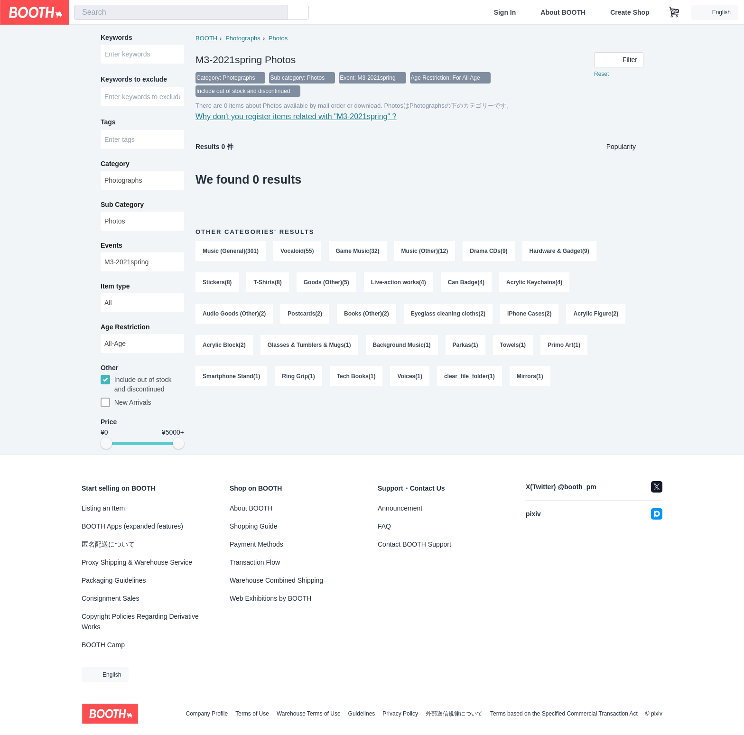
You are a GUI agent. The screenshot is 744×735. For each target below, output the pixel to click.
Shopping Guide (253, 526)
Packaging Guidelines (114, 580)
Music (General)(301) (231, 251)
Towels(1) (513, 345)
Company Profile (207, 713)
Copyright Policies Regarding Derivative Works (140, 622)
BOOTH (206, 38)
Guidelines (361, 713)
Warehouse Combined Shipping (276, 580)
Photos (278, 38)
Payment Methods (256, 544)
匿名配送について (108, 544)
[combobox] (181, 12)
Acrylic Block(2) (224, 345)
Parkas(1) (465, 345)
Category (115, 163)
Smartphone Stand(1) (231, 376)
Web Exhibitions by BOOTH (270, 598)
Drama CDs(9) (488, 251)
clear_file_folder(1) (469, 376)
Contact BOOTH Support (414, 544)
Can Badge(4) (466, 282)
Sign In (505, 12)
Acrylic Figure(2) (595, 313)
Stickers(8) (217, 282)
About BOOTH (563, 12)
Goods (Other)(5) (326, 282)
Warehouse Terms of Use (309, 713)
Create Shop (629, 12)
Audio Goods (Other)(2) (234, 313)
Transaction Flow (255, 562)
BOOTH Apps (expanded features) (132, 526)
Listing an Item (103, 508)
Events (111, 245)
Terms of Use (252, 713)
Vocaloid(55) (297, 251)
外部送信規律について (454, 713)
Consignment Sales (110, 598)
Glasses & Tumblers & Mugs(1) (309, 345)
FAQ (384, 526)
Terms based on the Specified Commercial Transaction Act (564, 713)
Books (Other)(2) (366, 313)
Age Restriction (125, 327)
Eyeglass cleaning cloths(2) (448, 313)
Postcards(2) (305, 313)
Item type (115, 286)
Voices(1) (409, 376)
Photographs (242, 38)
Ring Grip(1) (298, 376)
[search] (278, 12)
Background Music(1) (402, 345)
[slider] (106, 443)
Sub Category (122, 204)
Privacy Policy (400, 713)
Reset (601, 74)
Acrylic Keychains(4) (534, 282)
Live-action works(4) (398, 282)
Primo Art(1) (564, 345)
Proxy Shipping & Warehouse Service (137, 562)
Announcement (400, 508)
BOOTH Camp (103, 645)
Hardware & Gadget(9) (559, 251)
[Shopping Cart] (674, 12)
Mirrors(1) (530, 376)
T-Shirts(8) (267, 282)
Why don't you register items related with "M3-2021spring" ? (296, 116)
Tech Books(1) (356, 376)
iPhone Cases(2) (529, 313)
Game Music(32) (358, 251)
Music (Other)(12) (424, 251)
